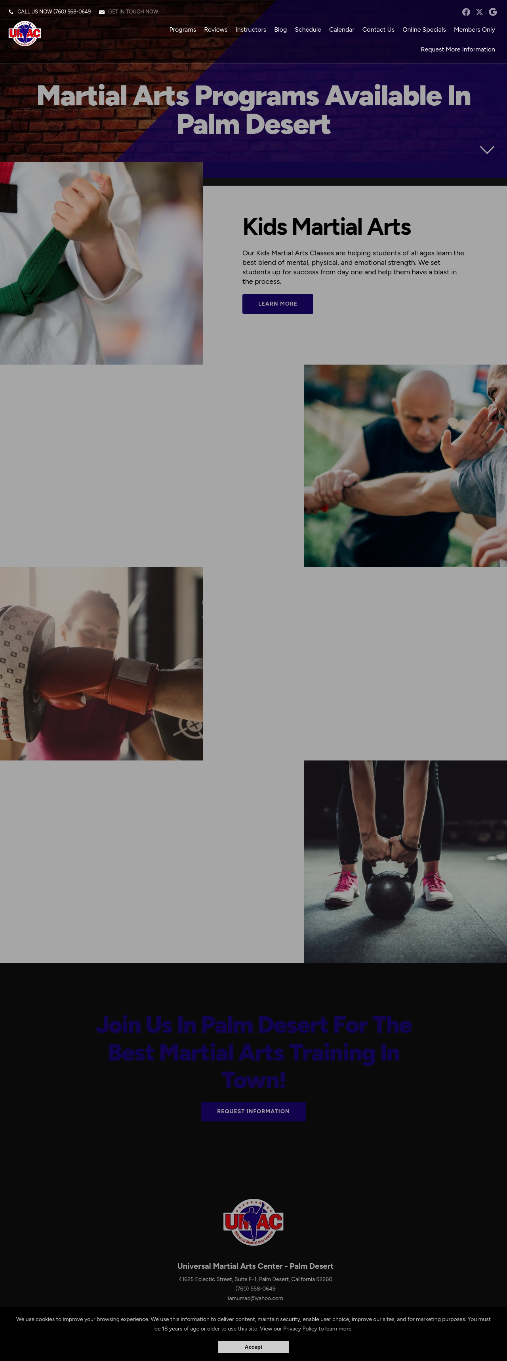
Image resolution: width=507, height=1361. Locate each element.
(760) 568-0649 (72, 12)
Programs (182, 29)
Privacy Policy (300, 1328)
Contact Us (378, 29)
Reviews (215, 29)
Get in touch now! (134, 12)
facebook (466, 12)
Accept (253, 1347)
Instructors (250, 29)
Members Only (474, 29)
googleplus (493, 12)
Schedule (308, 29)
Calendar (342, 29)
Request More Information (458, 49)
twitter (479, 12)
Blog (280, 29)
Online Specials (424, 29)
